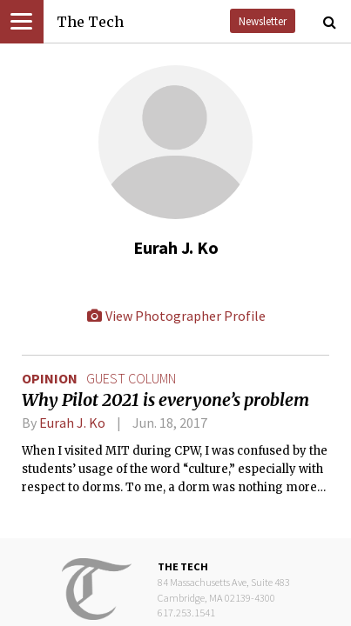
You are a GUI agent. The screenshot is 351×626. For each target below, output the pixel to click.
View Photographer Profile (176, 315)
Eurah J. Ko (72, 422)
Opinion (50, 378)
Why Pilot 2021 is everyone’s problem (165, 400)
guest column (131, 378)
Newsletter (263, 21)
